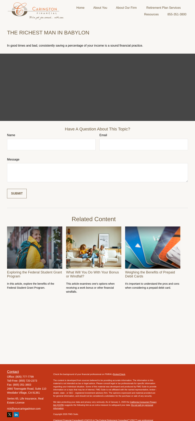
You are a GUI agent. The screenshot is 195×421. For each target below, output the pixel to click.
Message (13, 159)
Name (11, 135)
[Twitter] (9, 414)
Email (103, 135)
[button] (80, 7)
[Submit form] (17, 193)
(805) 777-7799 (24, 376)
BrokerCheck (119, 374)
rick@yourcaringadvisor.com (24, 408)
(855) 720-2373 (28, 380)
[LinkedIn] (16, 414)
